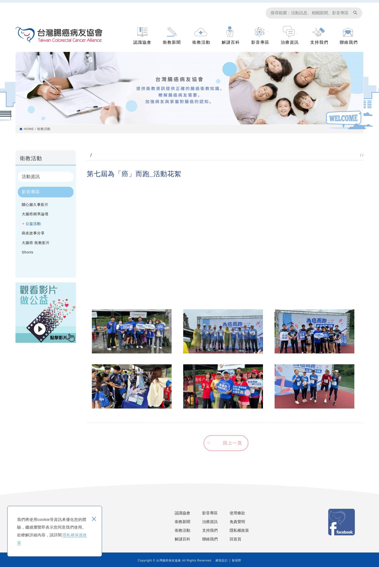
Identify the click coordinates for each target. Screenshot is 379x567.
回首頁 (235, 539)
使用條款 (237, 513)
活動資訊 (31, 176)
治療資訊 (290, 42)
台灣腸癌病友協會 (59, 35)
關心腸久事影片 (35, 204)
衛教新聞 (172, 42)
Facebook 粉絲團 (341, 522)
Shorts (27, 252)
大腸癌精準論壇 (35, 214)
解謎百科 (231, 42)
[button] (225, 442)
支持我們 (319, 42)
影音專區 (260, 42)
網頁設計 (222, 560)
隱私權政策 (239, 530)
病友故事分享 (33, 233)
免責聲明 (237, 522)
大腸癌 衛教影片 (36, 243)
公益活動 (33, 224)
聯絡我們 (349, 42)
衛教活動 (201, 42)
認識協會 (142, 42)
